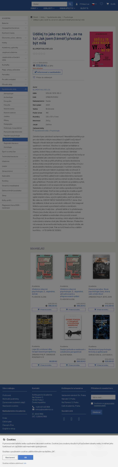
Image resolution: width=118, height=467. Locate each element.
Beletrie (5, 24)
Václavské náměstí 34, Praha (74, 395)
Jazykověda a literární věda (11, 59)
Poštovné (7, 395)
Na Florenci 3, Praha (70, 402)
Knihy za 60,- (7, 201)
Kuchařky (5, 66)
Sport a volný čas (9, 152)
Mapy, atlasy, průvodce (11, 70)
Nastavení (10, 457)
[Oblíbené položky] (101, 4)
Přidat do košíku (44, 310)
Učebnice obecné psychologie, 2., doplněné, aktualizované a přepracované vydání (71, 293)
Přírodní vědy (7, 85)
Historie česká (9, 110)
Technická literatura (10, 157)
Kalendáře (6, 177)
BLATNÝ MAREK (66, 355)
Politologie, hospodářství (13, 129)
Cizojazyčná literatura (10, 29)
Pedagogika (8, 125)
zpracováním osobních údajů (104, 404)
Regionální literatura (11, 144)
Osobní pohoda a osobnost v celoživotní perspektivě (72, 351)
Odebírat (97, 412)
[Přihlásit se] (82, 4)
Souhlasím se (104, 404)
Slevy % (84, 9)
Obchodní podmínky (11, 399)
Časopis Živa (8, 425)
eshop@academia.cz (42, 409)
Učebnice (5, 162)
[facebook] (64, 418)
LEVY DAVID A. (107, 355)
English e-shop (9, 428)
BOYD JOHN (107, 298)
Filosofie (7, 106)
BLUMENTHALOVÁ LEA (43, 49)
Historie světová (10, 113)
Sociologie (8, 148)
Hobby (4, 43)
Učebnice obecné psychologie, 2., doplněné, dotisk (43, 292)
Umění (4, 167)
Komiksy (5, 182)
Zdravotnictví (7, 172)
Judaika (6, 117)
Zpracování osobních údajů (14, 402)
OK (25, 457)
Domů (34, 18)
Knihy (43, 18)
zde (25, 463)
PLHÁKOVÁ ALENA (39, 297)
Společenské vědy (9, 90)
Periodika (5, 75)
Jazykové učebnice (9, 53)
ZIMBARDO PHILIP (95, 298)
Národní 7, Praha (68, 399)
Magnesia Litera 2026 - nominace (11, 207)
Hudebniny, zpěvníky (10, 48)
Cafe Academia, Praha (71, 406)
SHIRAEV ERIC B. (95, 355)
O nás (5, 418)
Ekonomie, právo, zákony (12, 38)
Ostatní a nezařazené (10, 186)
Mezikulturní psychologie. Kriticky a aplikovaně (100, 351)
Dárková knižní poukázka (11, 191)
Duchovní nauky (8, 34)
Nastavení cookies (10, 406)
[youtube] (79, 418)
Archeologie (8, 98)
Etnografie (7, 102)
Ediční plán (7, 421)
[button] (93, 4)
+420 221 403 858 (41, 407)
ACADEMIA (6, 19)
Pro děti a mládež (9, 80)
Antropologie (8, 94)
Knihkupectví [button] (66, 9)
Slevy (4, 196)
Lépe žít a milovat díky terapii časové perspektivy (44, 351)
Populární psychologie (12, 136)
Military (6, 121)
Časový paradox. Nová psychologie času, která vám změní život (99, 292)
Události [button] (48, 9)
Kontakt (36, 388)
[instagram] (71, 418)
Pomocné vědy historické (13, 133)
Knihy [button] (33, 9)
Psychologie (8, 140)
